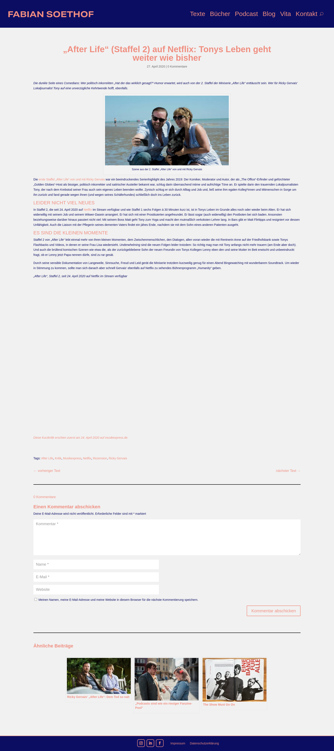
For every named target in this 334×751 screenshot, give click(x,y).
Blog (269, 13)
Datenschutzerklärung (204, 743)
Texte (197, 13)
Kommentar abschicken (273, 610)
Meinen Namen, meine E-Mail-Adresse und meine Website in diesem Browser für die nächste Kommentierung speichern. (118, 599)
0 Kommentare (177, 66)
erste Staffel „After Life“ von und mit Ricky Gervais (72, 179)
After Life (47, 458)
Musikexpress (72, 458)
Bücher (220, 13)
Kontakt (306, 13)
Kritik (58, 458)
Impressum (177, 743)
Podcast (246, 13)
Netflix (88, 209)
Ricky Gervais (118, 458)
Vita (285, 13)
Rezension (100, 458)
